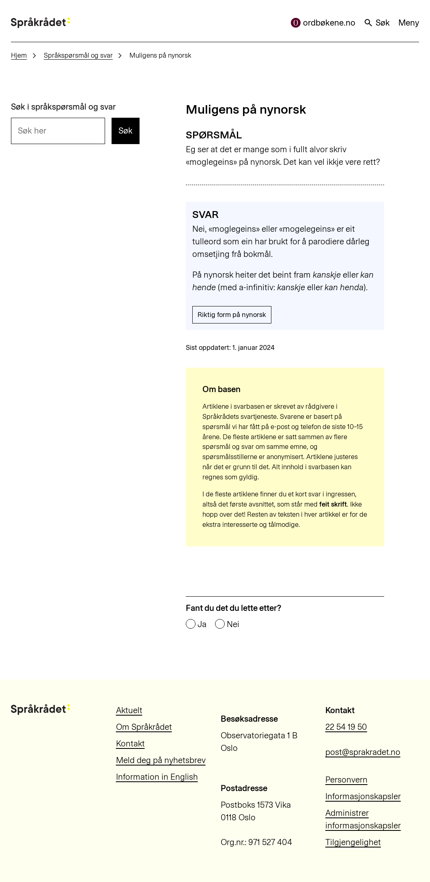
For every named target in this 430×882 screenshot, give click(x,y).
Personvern (346, 780)
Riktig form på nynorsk (232, 315)
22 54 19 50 (346, 727)
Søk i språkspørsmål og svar (63, 107)
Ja (202, 624)
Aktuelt (129, 710)
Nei (233, 624)
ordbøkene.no (323, 23)
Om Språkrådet (144, 727)
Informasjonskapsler (363, 796)
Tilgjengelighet (353, 842)
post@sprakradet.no (362, 752)
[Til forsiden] (40, 22)
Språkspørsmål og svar (78, 55)
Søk (376, 23)
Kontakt (130, 743)
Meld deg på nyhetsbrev (161, 760)
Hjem (19, 55)
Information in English (157, 777)
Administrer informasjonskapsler (363, 819)
